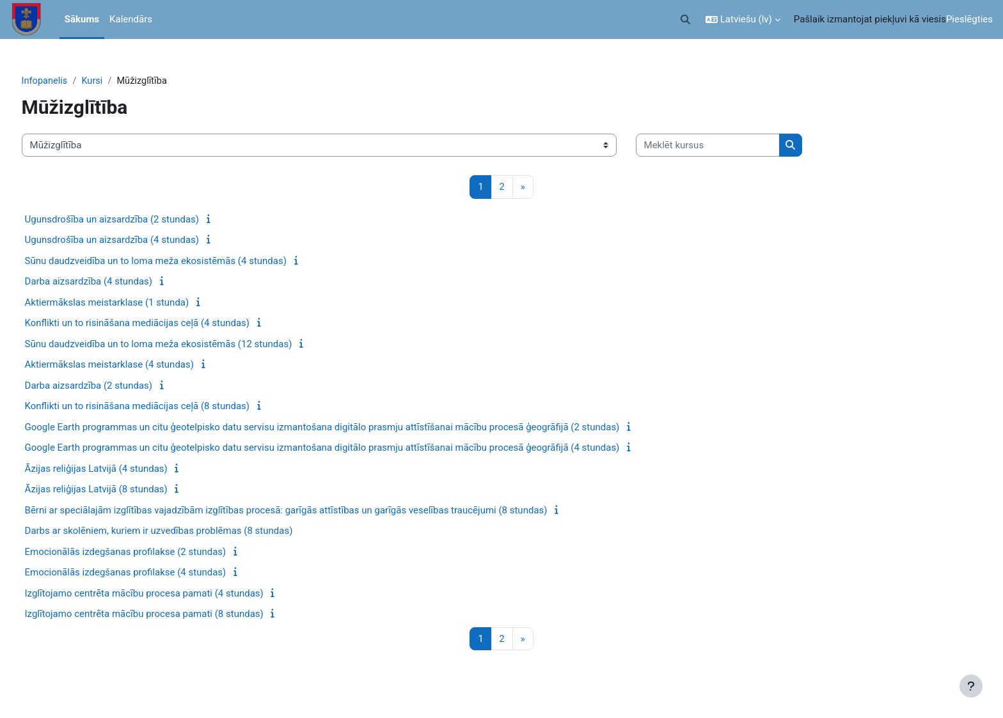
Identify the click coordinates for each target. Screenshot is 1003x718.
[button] (685, 19)
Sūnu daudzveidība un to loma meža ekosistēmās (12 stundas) (182, 344)
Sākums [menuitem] (82, 19)
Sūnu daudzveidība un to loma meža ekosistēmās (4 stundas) (179, 261)
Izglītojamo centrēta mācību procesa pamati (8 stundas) (168, 614)
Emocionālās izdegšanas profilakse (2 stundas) (149, 552)
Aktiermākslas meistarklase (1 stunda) (131, 303)
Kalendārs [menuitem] (130, 19)
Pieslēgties (969, 19)
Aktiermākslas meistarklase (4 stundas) (133, 365)
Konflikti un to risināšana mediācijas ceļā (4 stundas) (161, 323)
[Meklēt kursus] (731, 146)
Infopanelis (69, 81)
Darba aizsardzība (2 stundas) (112, 386)
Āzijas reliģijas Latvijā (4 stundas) (120, 469)
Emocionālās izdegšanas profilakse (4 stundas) (149, 573)
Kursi (118, 81)
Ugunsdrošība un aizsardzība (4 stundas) (136, 240)
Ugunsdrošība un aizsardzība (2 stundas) (136, 220)
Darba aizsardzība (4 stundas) (112, 282)
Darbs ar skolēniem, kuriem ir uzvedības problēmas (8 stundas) (183, 531)
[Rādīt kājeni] (971, 686)
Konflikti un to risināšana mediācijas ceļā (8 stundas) (161, 406)
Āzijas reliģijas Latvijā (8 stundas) (120, 490)
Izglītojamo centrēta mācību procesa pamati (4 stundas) (168, 594)
